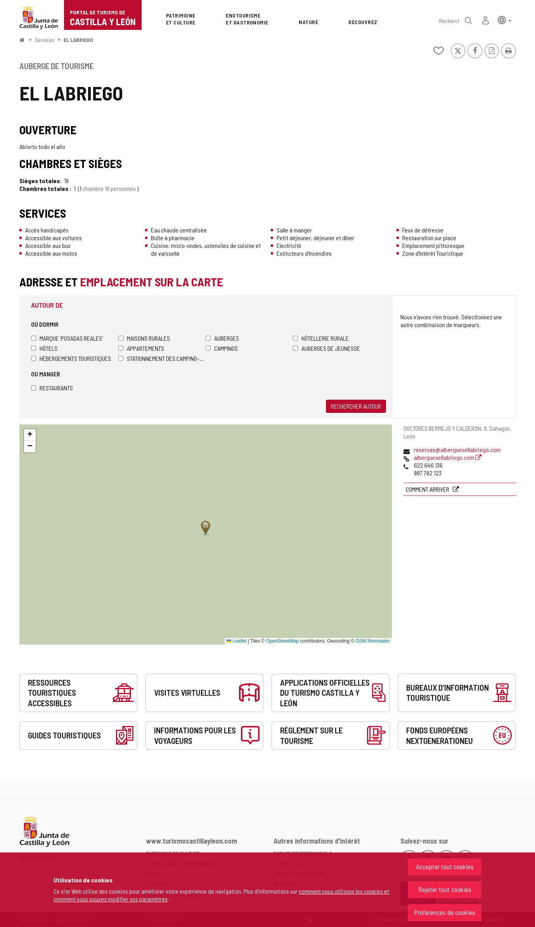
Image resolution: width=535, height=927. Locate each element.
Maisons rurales (144, 338)
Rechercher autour (356, 406)
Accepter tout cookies (445, 866)
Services (44, 39)
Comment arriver (428, 489)
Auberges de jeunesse (326, 348)
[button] (504, 19)
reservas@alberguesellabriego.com (457, 449)
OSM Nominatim (372, 641)
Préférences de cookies (444, 912)
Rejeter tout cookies (444, 889)
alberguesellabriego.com (447, 457)
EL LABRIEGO (78, 39)
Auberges (222, 338)
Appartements (141, 348)
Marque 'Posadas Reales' (67, 338)
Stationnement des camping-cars (162, 358)
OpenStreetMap (282, 641)
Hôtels (44, 348)
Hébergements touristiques (71, 358)
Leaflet (236, 641)
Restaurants (52, 388)
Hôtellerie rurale (321, 338)
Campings (222, 348)
